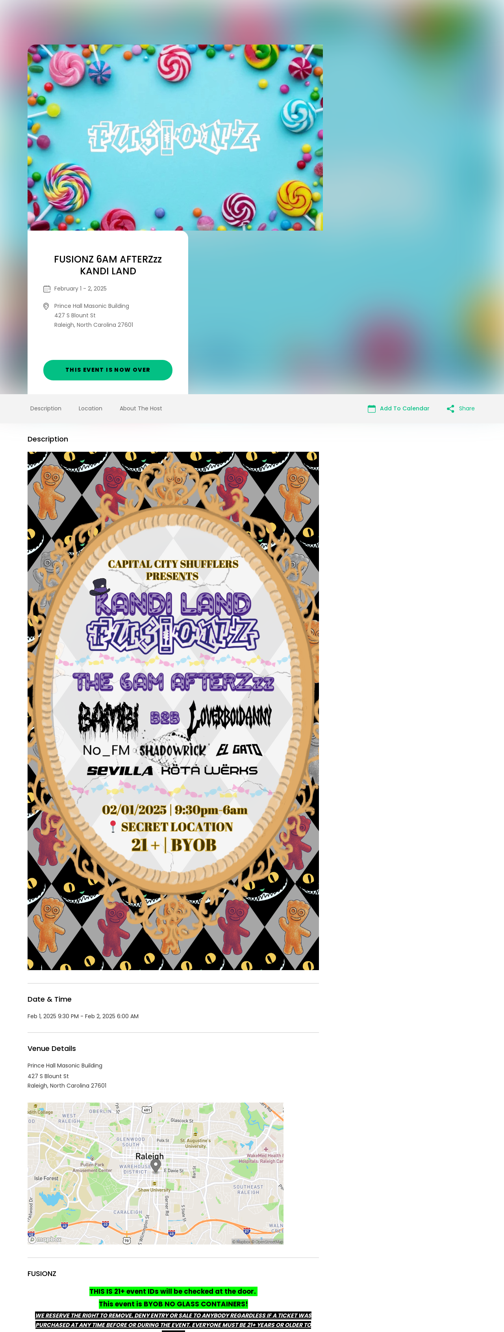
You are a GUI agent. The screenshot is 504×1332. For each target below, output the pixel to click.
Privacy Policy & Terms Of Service (237, 1272)
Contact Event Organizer (149, 1272)
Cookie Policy (362, 1272)
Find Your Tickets (314, 1272)
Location (90, 245)
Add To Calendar (399, 245)
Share (461, 245)
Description (45, 245)
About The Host (141, 245)
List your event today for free (301, 1262)
